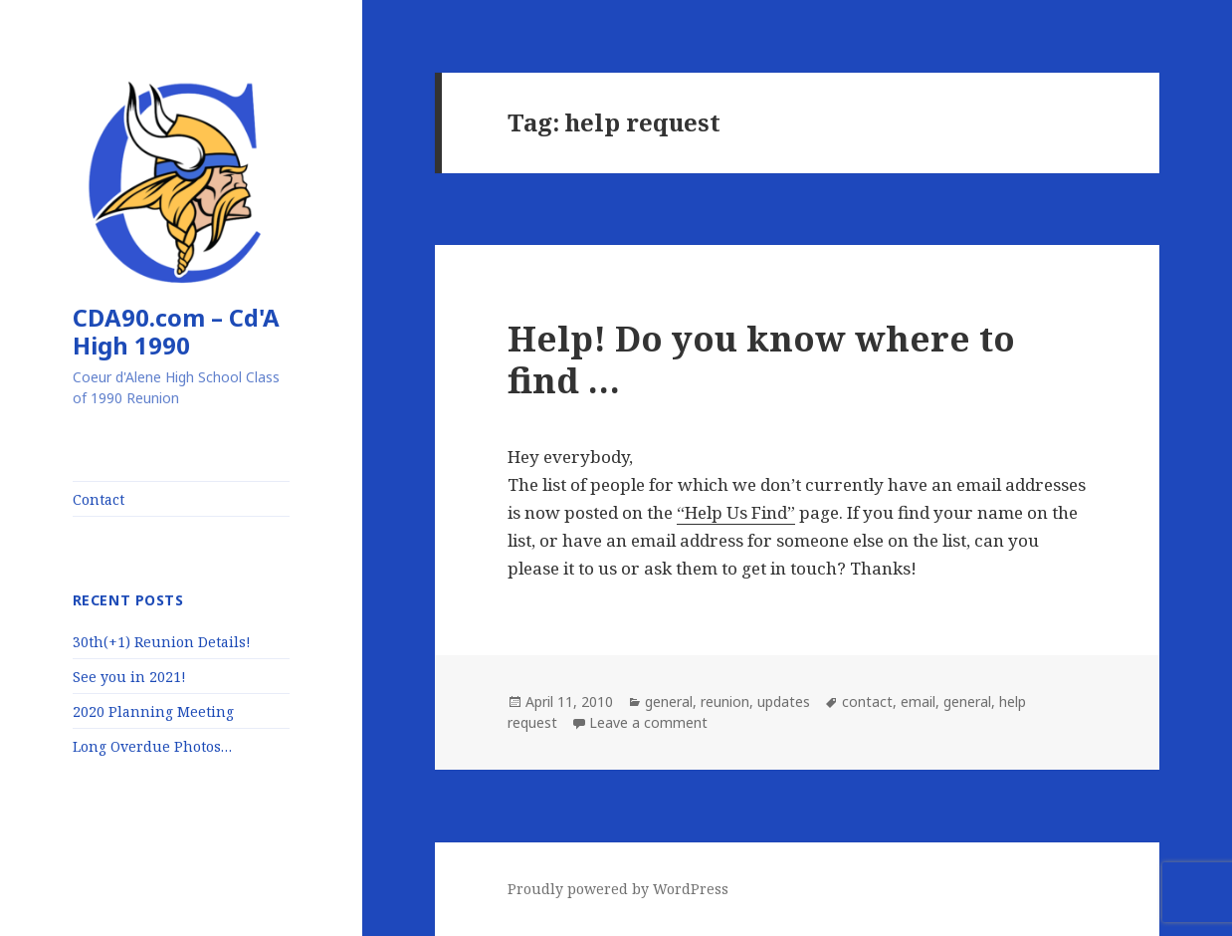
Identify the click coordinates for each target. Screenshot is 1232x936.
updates (783, 701)
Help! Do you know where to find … (761, 359)
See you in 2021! (129, 676)
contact (867, 701)
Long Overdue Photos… (152, 746)
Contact (98, 499)
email (918, 701)
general (669, 701)
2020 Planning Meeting (153, 711)
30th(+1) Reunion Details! (162, 641)
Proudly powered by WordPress (618, 888)
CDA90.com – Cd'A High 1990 (176, 331)
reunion (725, 701)
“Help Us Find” (736, 512)
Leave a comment (648, 722)
